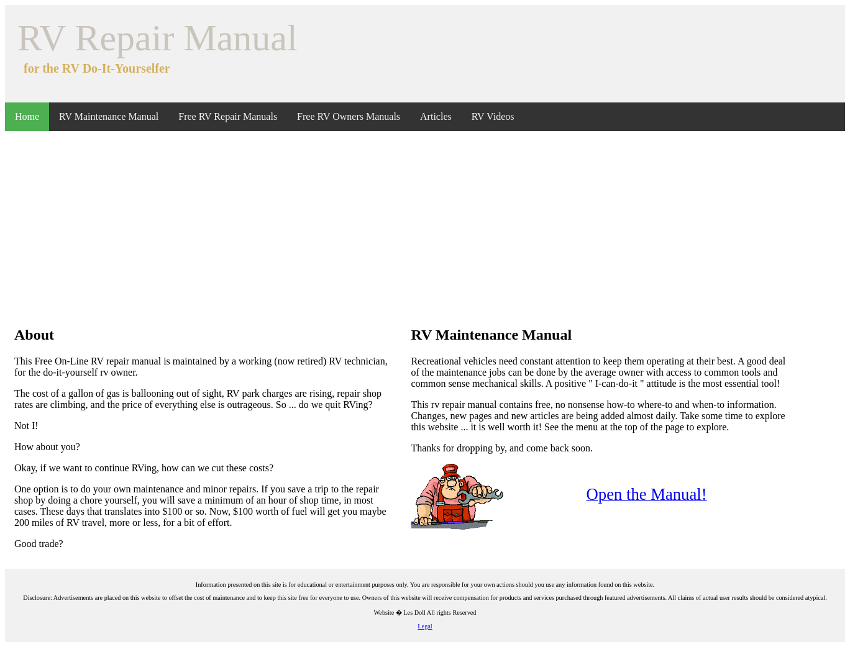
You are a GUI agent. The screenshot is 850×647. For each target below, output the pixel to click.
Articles (436, 116)
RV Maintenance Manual (108, 116)
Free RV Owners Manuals (348, 116)
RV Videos (493, 116)
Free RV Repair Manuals (227, 116)
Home (27, 116)
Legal (425, 626)
